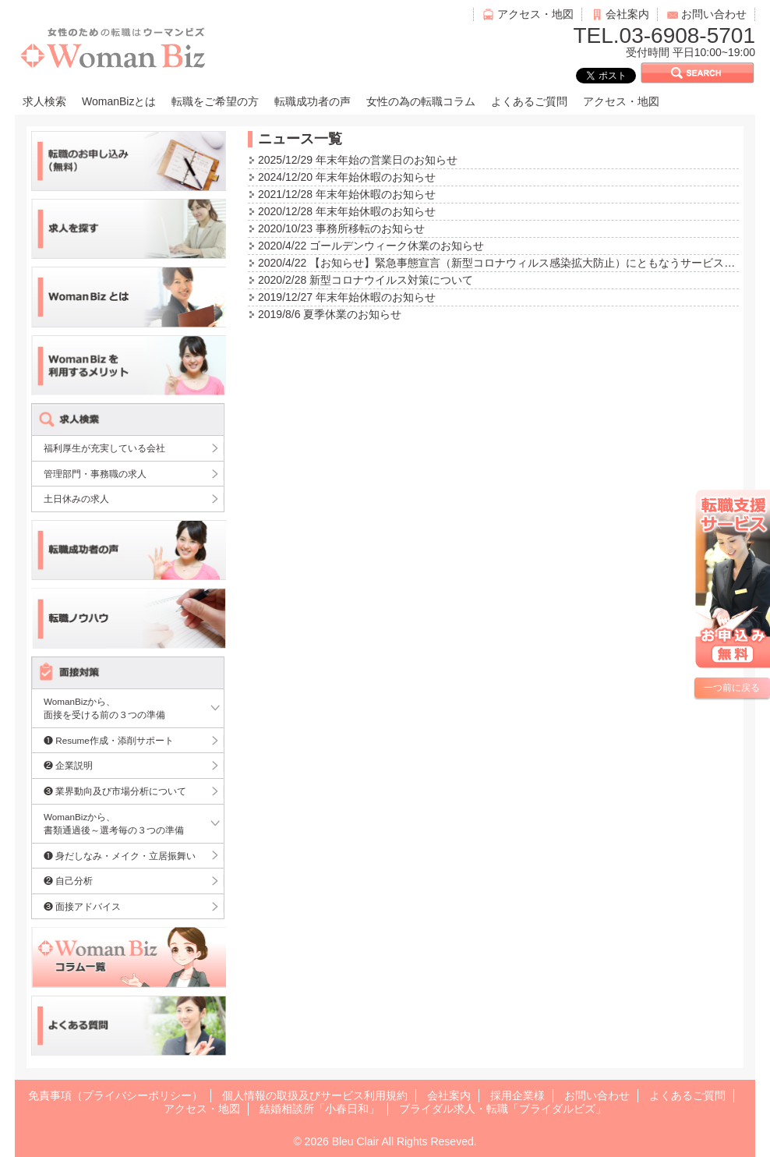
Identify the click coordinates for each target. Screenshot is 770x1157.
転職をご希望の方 (215, 101)
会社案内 (627, 14)
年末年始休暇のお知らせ (376, 177)
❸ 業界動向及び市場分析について (115, 791)
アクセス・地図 (535, 14)
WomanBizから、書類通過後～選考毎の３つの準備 (114, 824)
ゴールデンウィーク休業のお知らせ (396, 245)
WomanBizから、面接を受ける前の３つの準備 (104, 708)
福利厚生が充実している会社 (104, 448)
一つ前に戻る (732, 687)
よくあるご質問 (529, 101)
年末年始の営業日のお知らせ (386, 160)
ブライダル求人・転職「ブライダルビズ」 (502, 1108)
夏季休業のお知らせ (352, 314)
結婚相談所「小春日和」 (320, 1108)
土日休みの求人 (76, 499)
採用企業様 (517, 1095)
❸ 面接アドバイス (82, 906)
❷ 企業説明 (68, 765)
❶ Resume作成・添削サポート (109, 740)
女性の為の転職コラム (420, 101)
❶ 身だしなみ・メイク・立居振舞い (120, 856)
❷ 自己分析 (68, 881)
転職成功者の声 (312, 101)
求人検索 (44, 101)
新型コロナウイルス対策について (391, 280)
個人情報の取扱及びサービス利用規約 (315, 1095)
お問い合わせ (714, 14)
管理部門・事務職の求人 (95, 474)
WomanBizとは (119, 101)
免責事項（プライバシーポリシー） (115, 1095)
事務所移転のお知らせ (370, 228)
